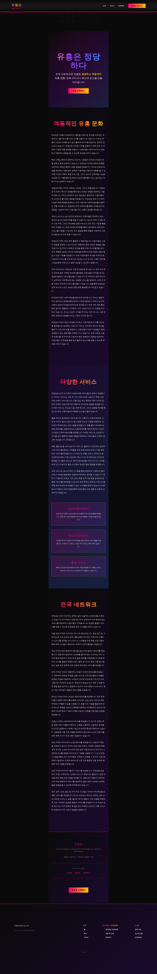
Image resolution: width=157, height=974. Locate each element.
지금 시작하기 (78, 91)
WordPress (76, 952)
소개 (104, 6)
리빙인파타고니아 (21, 926)
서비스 (112, 6)
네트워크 (121, 6)
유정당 (69, 873)
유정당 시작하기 (78, 890)
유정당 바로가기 (137, 6)
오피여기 (86, 873)
